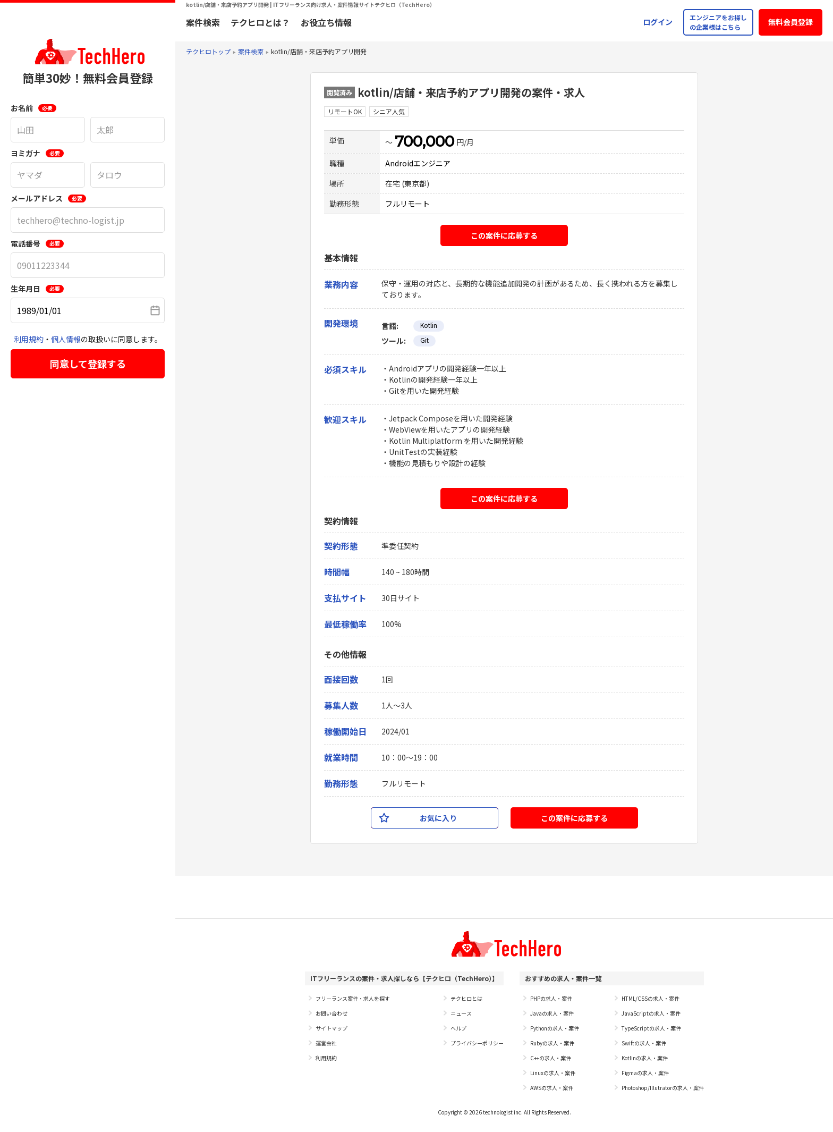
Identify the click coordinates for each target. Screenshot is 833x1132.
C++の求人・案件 (550, 1058)
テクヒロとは (466, 998)
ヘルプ (458, 1028)
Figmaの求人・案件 (645, 1073)
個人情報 (66, 339)
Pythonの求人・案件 (554, 1028)
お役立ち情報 (326, 22)
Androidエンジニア (417, 163)
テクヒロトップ (208, 51)
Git (424, 339)
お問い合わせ (331, 1013)
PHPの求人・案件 (551, 998)
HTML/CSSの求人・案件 (650, 998)
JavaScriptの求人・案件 (651, 1013)
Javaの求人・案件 (552, 1013)
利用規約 (29, 339)
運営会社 (326, 1043)
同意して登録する (88, 363)
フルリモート (407, 203)
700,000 (424, 141)
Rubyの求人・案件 (552, 1043)
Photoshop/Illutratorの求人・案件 (663, 1088)
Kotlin (428, 325)
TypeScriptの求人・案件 (651, 1028)
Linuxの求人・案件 (552, 1073)
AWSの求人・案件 (551, 1088)
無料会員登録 (790, 21)
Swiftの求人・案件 (644, 1043)
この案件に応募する (504, 235)
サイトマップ (331, 1028)
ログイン (658, 21)
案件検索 (203, 22)
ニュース (461, 1013)
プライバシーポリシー (477, 1043)
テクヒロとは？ (260, 22)
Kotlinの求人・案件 (645, 1058)
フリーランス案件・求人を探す (353, 998)
